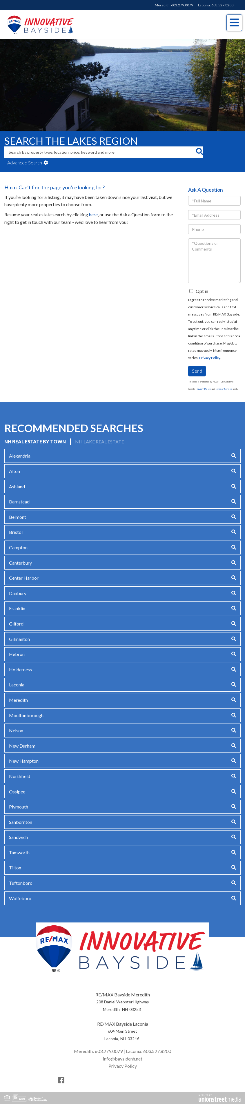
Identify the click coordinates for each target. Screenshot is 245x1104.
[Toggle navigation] (234, 22)
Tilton (15, 867)
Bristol (16, 532)
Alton (14, 471)
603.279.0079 (182, 5)
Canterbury (20, 562)
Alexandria (19, 455)
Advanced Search (24, 162)
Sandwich (18, 837)
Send (197, 371)
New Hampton (24, 761)
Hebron (17, 654)
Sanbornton (20, 822)
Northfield (19, 776)
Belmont (17, 517)
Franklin (17, 608)
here (93, 214)
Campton (18, 547)
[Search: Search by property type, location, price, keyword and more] (100, 152)
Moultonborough (26, 715)
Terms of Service (223, 388)
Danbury (17, 593)
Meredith (18, 700)
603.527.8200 (222, 5)
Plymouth (18, 806)
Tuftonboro (20, 883)
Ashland (17, 486)
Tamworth (19, 852)
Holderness (20, 669)
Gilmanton (19, 639)
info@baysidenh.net (122, 1058)
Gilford (16, 623)
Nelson (16, 730)
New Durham (22, 745)
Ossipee (17, 791)
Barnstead (19, 501)
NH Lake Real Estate (99, 441)
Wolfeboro (20, 898)
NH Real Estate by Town (35, 441)
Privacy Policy (209, 358)
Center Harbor (24, 578)
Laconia (16, 684)
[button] (199, 152)
